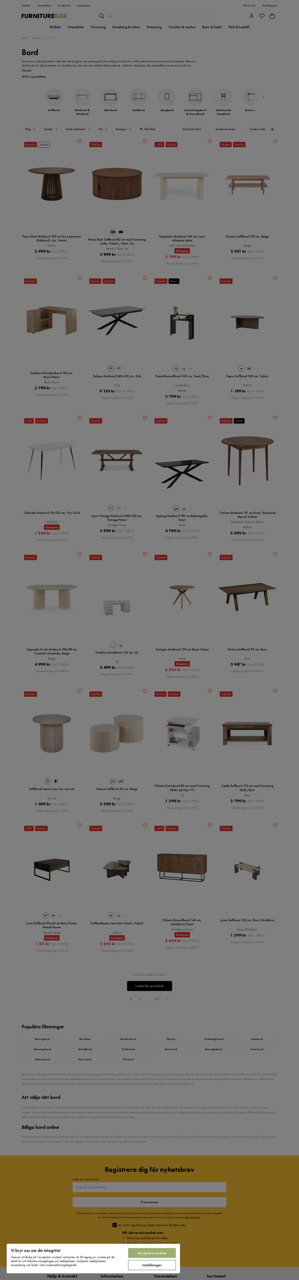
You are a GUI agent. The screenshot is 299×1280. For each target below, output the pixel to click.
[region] (93, 1258)
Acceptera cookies (152, 1253)
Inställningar (152, 1265)
